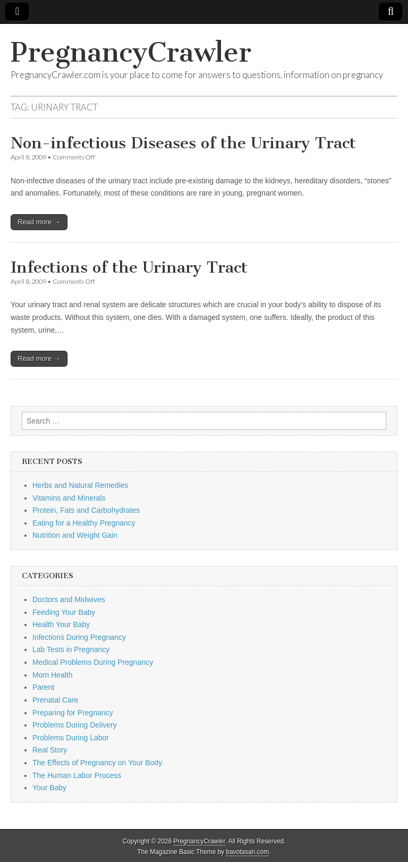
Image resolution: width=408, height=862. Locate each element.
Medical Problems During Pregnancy (92, 662)
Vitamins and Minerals (68, 498)
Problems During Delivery (74, 725)
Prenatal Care (55, 700)
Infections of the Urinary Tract (129, 267)
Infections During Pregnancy (79, 637)
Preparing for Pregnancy (72, 712)
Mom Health (52, 675)
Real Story (49, 750)
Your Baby (49, 787)
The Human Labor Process (76, 775)
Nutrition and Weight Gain (74, 535)
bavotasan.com (247, 852)
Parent (43, 687)
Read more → (39, 222)
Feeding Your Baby (63, 612)
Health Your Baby (61, 624)
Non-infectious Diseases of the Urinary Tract (183, 143)
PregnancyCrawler (131, 52)
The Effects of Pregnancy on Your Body (97, 762)
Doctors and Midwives (68, 599)
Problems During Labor (70, 737)
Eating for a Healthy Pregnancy (83, 523)
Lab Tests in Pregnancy (70, 649)
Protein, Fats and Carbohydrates (86, 510)
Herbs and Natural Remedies (80, 485)
